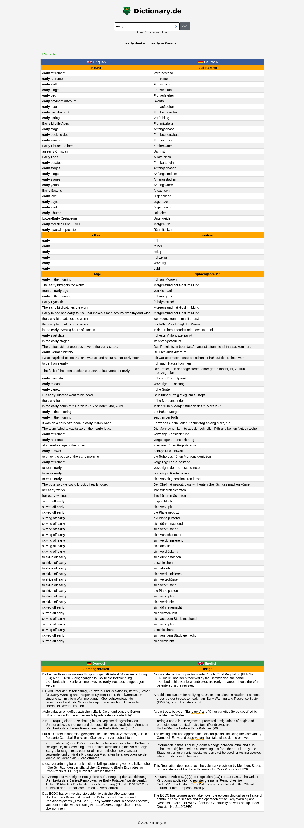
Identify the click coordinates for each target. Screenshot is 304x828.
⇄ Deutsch (47, 54)
